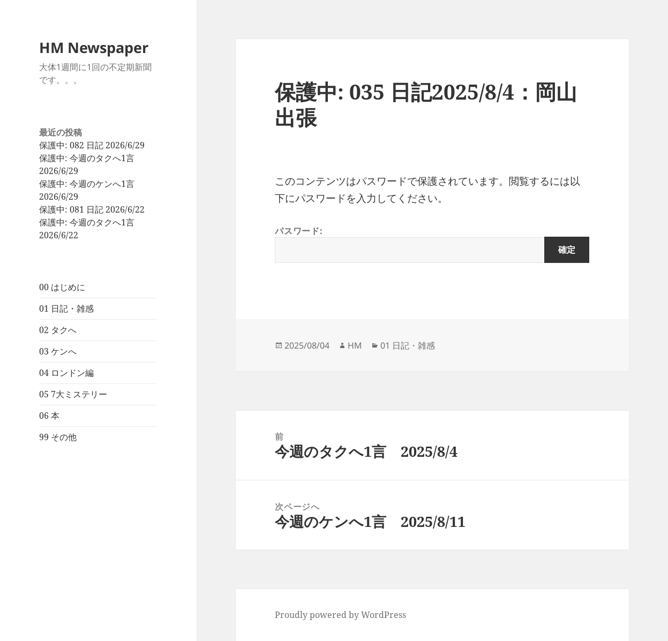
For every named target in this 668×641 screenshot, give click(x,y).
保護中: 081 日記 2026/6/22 (92, 209)
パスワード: (432, 244)
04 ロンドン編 (66, 373)
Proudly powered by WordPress (340, 615)
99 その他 (58, 437)
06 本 (49, 415)
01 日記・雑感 (66, 308)
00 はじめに (62, 287)
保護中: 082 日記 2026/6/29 (92, 145)
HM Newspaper (93, 47)
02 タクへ (58, 330)
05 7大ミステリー (73, 394)
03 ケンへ (58, 351)
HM (355, 345)
